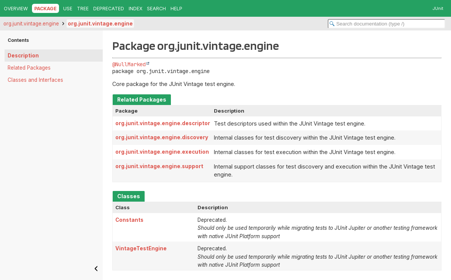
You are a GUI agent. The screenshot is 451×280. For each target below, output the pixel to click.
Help (176, 8)
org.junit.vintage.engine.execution (162, 152)
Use (67, 8)
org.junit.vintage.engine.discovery (161, 137)
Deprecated (108, 8)
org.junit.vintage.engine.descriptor (162, 123)
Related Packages (29, 68)
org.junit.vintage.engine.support (159, 166)
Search (156, 8)
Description (23, 55)
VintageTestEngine (141, 248)
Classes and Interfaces (35, 80)
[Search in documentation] (386, 24)
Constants (129, 220)
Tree (83, 8)
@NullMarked (129, 64)
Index (135, 8)
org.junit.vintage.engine (31, 24)
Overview (16, 8)
